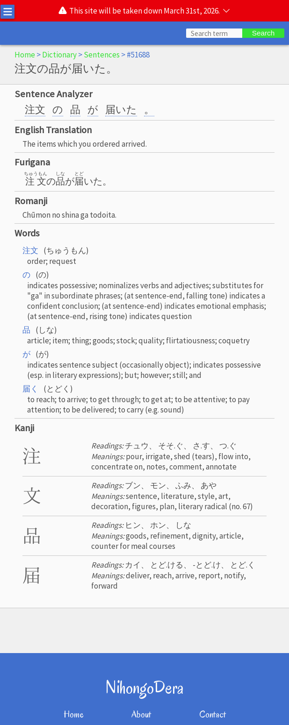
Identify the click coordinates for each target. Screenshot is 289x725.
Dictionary (59, 55)
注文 (35, 109)
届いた (121, 109)
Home (24, 55)
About (141, 714)
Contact (212, 714)
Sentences (102, 55)
